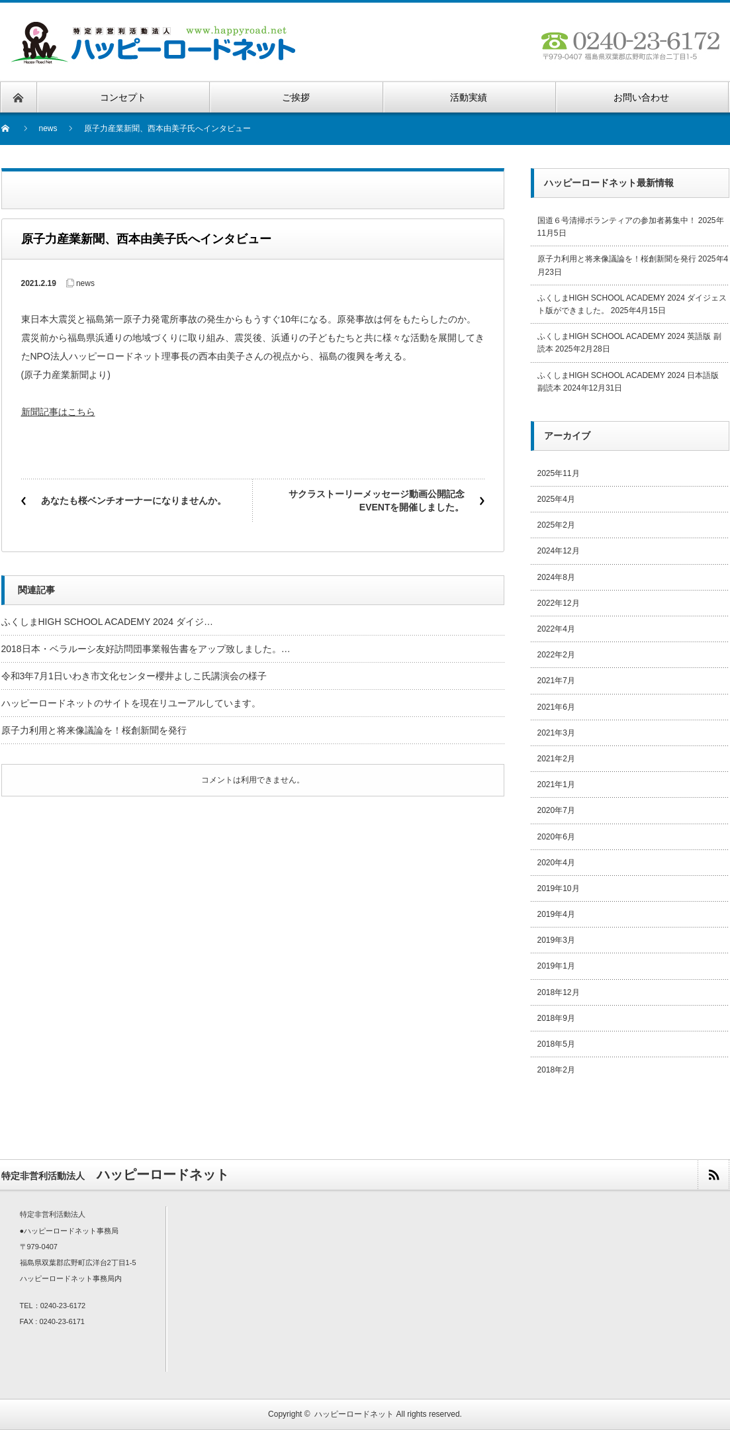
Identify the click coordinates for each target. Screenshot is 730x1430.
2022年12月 (558, 603)
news (48, 128)
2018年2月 (556, 1069)
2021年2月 (556, 758)
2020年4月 (556, 862)
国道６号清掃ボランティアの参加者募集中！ (616, 220)
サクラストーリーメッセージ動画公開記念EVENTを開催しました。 (377, 500)
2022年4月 (556, 629)
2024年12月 (558, 550)
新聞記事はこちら (58, 411)
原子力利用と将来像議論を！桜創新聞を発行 (94, 730)
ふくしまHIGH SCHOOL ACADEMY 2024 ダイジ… (107, 621)
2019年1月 (556, 966)
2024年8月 (556, 577)
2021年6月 (556, 707)
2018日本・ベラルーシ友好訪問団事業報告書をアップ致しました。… (146, 649)
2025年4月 (556, 499)
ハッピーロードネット (354, 1414)
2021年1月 (556, 784)
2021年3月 (556, 733)
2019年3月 (556, 940)
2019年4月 (556, 914)
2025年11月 (558, 473)
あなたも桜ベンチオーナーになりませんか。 (133, 500)
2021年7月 (556, 680)
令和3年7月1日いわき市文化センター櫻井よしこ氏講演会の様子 (134, 676)
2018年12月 (558, 992)
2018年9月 (556, 1018)
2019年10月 (558, 888)
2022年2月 (556, 654)
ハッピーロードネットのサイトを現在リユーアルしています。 (131, 703)
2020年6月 (556, 836)
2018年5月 (556, 1044)
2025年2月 (556, 525)
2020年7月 (556, 810)
